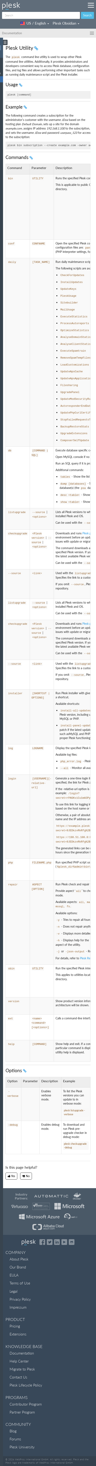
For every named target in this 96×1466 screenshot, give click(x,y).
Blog (13, 1431)
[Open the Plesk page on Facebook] (42, 1242)
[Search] (41, 15)
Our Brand (18, 1267)
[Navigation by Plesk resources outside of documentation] (91, 5)
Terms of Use (20, 1283)
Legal (13, 1291)
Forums (15, 1439)
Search (87, 15)
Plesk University (22, 1447)
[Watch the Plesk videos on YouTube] (64, 1242)
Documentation (22, 1353)
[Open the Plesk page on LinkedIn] (57, 1242)
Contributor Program (26, 1404)
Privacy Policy (20, 1299)
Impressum (18, 1307)
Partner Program (22, 1412)
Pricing (15, 1326)
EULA (14, 1275)
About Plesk (19, 1259)
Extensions (18, 1334)
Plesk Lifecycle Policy (26, 1385)
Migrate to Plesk (22, 1369)
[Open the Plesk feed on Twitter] (49, 1242)
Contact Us (18, 1377)
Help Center (19, 1361)
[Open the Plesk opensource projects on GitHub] (71, 1242)
